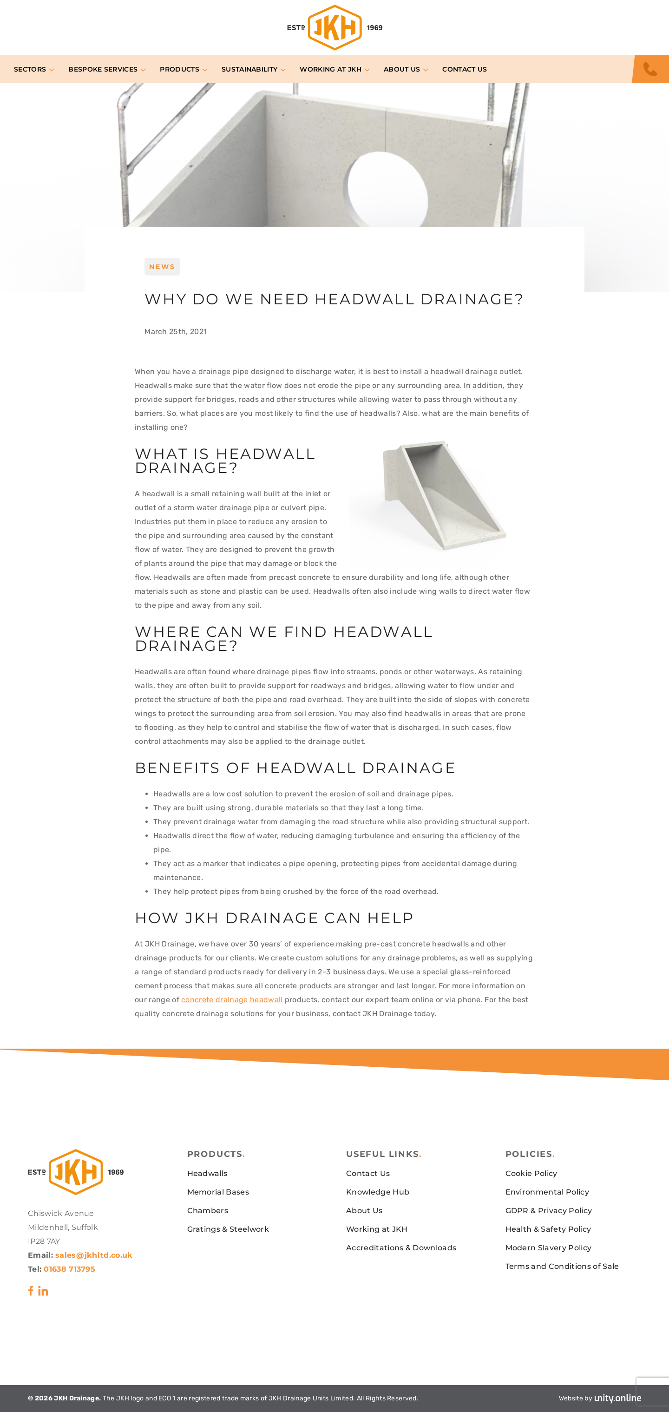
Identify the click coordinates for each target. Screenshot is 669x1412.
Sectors (30, 69)
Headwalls (207, 1173)
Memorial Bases (218, 1192)
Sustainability (249, 69)
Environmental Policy (547, 1192)
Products (179, 69)
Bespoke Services (103, 69)
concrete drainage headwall (231, 999)
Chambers (208, 1210)
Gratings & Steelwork (228, 1229)
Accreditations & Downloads (401, 1247)
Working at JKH (330, 69)
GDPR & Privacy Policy (548, 1210)
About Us (402, 69)
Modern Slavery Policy (548, 1247)
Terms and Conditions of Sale (562, 1266)
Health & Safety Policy (548, 1229)
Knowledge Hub (377, 1192)
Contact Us (464, 69)
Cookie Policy (531, 1173)
